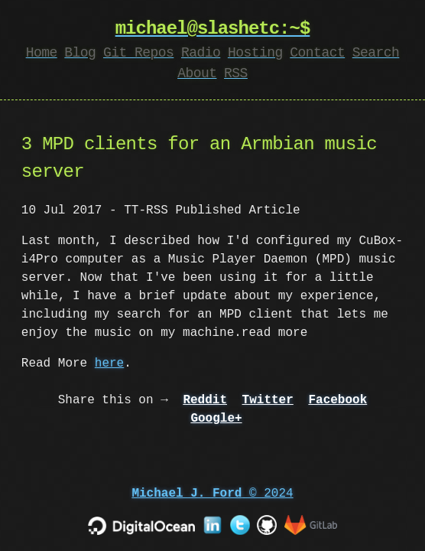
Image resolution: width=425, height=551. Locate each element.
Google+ (216, 418)
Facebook (337, 400)
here (109, 363)
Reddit (205, 400)
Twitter (268, 400)
